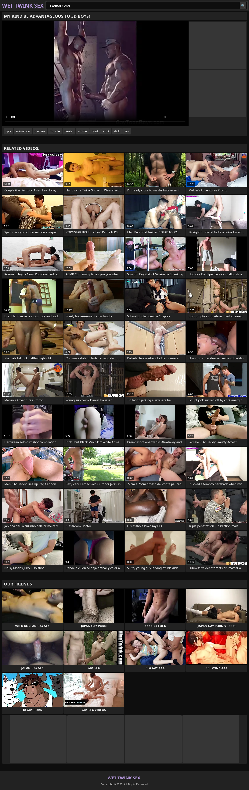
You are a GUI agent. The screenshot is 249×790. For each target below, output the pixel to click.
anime (82, 131)
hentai (69, 131)
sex (126, 131)
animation (23, 131)
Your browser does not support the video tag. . (95, 73)
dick (117, 131)
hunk (95, 131)
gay (8, 131)
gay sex (39, 131)
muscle (55, 131)
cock (106, 131)
